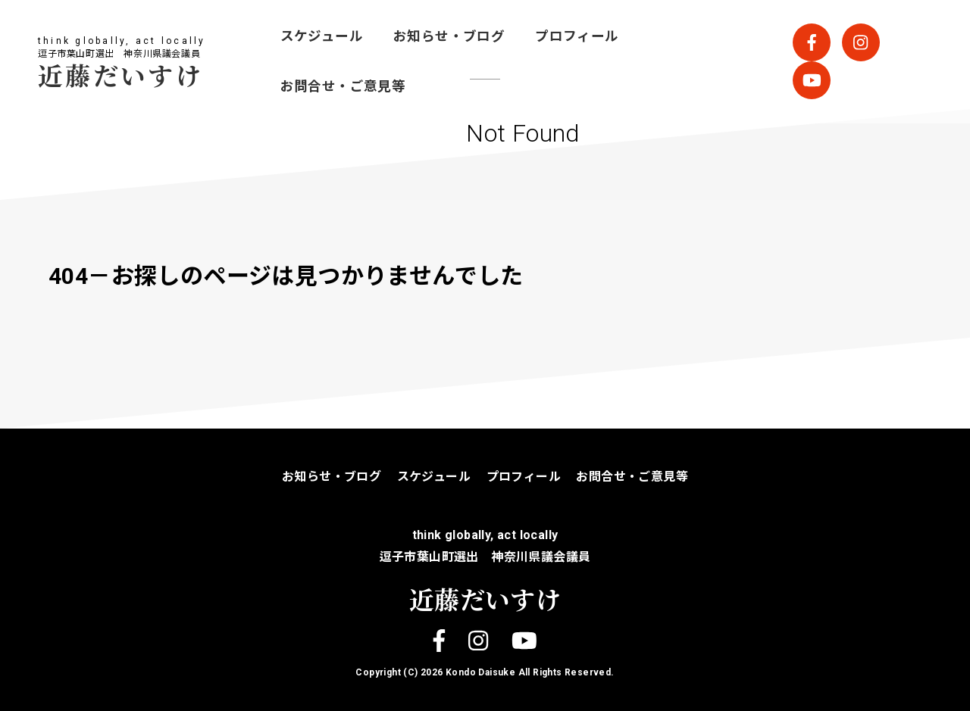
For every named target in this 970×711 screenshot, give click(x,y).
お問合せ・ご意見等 (343, 86)
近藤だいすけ (120, 74)
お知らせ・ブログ (449, 36)
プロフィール (576, 36)
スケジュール (321, 36)
